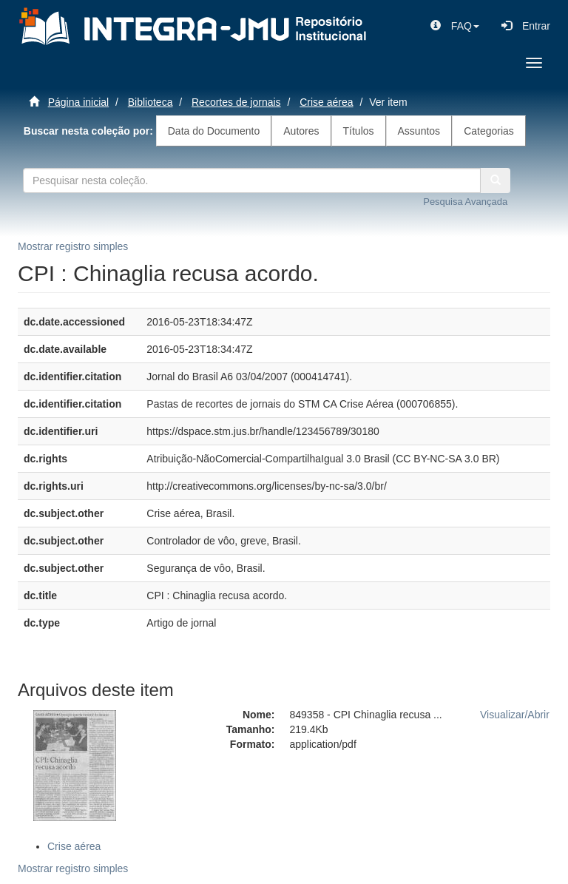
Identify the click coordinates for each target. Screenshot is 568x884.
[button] (454, 25)
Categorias (489, 131)
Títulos (358, 131)
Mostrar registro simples (73, 246)
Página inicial (78, 102)
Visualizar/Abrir (515, 715)
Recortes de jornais (236, 102)
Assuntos (419, 131)
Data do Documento (214, 131)
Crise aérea (326, 102)
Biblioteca (150, 102)
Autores (301, 131)
